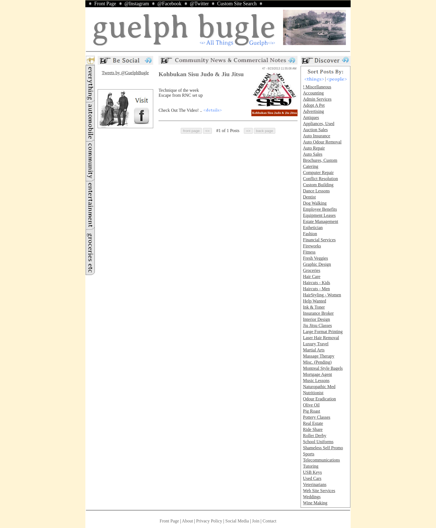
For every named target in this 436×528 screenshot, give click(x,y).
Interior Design (316, 319)
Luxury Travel (315, 343)
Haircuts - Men (316, 288)
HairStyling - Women (322, 294)
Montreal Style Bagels (323, 368)
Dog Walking (314, 203)
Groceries (311, 270)
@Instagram (137, 3)
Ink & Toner (314, 307)
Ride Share (313, 429)
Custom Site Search (237, 3)
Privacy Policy (209, 521)
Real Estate (313, 423)
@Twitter (199, 3)
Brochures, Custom (320, 160)
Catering (310, 166)
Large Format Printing (323, 331)
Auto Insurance (316, 135)
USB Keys (312, 472)
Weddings (312, 496)
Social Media (237, 521)
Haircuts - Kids (316, 282)
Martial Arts (313, 350)
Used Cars (312, 478)
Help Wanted (314, 301)
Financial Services (319, 239)
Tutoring (310, 466)
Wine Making (315, 502)
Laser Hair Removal (321, 337)
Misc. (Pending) (317, 362)
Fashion (310, 233)
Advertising (313, 111)
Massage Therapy (318, 356)
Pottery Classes (316, 417)
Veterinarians (314, 484)
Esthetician (313, 227)
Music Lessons (316, 380)
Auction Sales (315, 129)
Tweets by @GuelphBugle (125, 72)
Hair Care (311, 276)
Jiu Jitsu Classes (317, 325)
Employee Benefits (320, 209)
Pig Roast (311, 411)
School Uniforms (318, 441)
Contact (269, 521)
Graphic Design (317, 264)
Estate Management (320, 221)
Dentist (309, 197)
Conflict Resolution (320, 178)
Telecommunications (321, 460)
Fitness (309, 252)
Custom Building (318, 184)
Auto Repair (314, 148)
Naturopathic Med (319, 386)
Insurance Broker (318, 313)
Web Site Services (319, 490)
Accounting (313, 93)
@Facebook (169, 3)
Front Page (105, 3)
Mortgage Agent (317, 374)
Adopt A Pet (313, 105)
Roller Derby (314, 435)
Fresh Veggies (315, 258)
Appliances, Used (318, 123)
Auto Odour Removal (322, 142)
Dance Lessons (316, 191)
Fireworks (312, 246)
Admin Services (317, 99)
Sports (308, 454)
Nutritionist (313, 392)
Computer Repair (318, 172)
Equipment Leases (319, 215)
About (187, 521)
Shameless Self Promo (323, 447)
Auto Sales (312, 154)
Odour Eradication (319, 398)
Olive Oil (311, 405)
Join (256, 521)
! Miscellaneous (317, 87)
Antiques (311, 117)
